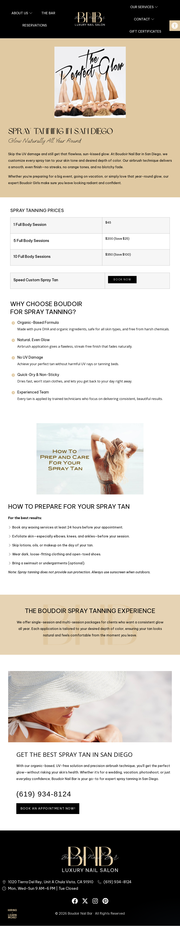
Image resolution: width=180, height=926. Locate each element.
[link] (174, 25)
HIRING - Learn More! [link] (12, 914)
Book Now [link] (122, 279)
